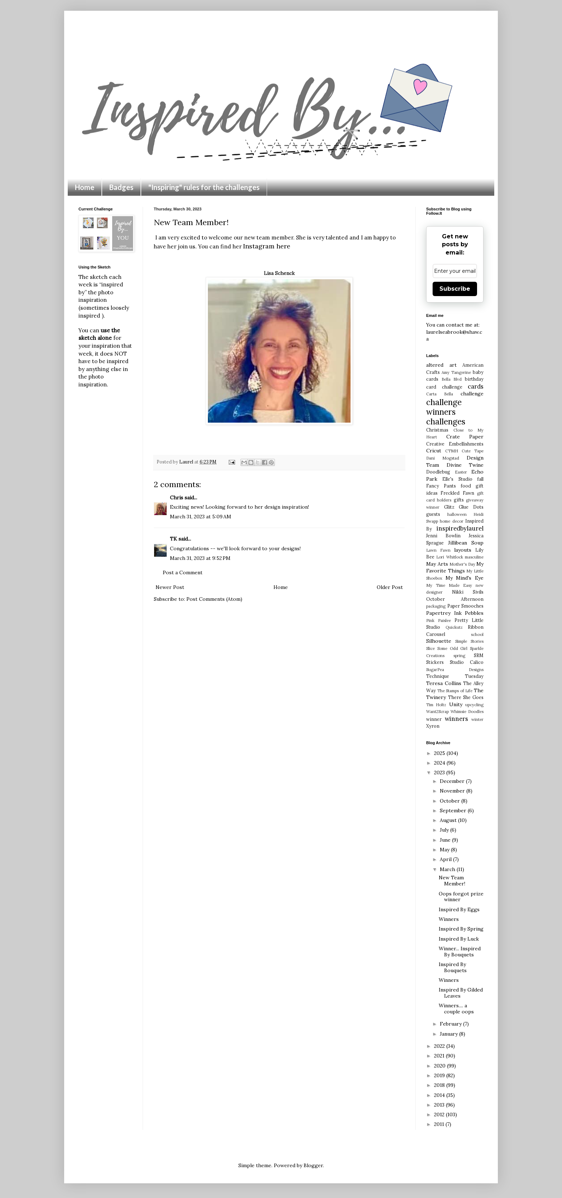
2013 (440, 1105)
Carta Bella (439, 393)
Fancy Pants (441, 486)
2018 (440, 1085)
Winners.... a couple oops (456, 1008)
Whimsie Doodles (467, 711)
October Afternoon (455, 599)
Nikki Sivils (468, 592)
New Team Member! (452, 880)
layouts (462, 550)
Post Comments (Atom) (214, 599)
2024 (440, 763)
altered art (441, 365)
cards (476, 386)
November (453, 791)
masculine (474, 557)
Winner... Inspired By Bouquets (460, 951)
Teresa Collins (443, 683)
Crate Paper (465, 436)
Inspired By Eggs (459, 909)
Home (84, 187)
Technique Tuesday (455, 676)
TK (173, 539)
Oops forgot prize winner (461, 896)
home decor (451, 521)
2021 (440, 1055)
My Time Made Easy (449, 585)
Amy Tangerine (456, 372)
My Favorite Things (455, 567)
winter (477, 719)
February (451, 1024)
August (449, 820)
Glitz (449, 507)
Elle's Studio (457, 479)
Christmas (437, 430)
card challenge (444, 387)
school (477, 634)
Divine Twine (465, 465)
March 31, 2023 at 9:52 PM (200, 558)
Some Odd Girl (452, 648)
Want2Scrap (437, 711)
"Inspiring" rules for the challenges (203, 187)
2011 (440, 1124)
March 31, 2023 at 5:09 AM (200, 516)
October (450, 801)
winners (456, 719)
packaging (436, 606)
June (446, 840)
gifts (459, 500)
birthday (474, 379)
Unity (455, 704)
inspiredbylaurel (460, 528)
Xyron (432, 726)
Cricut (433, 450)
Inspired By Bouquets (453, 967)
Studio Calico (467, 662)
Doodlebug (438, 472)
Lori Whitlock (449, 557)
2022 (440, 1046)
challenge (472, 393)
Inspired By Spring (461, 929)
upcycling (474, 704)
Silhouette (438, 641)
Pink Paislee (438, 620)
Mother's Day (462, 564)
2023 (440, 772)
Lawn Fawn (438, 550)
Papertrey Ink (444, 613)
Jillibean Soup (466, 542)
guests (433, 514)
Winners (449, 919)
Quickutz (454, 627)
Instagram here (266, 246)
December (453, 781)
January (449, 1034)
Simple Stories (469, 641)
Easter (461, 472)
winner (434, 719)
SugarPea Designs (455, 669)
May (445, 849)
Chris (176, 497)
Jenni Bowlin (443, 535)
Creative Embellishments (455, 444)
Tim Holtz (436, 704)
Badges (121, 187)
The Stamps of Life (455, 690)
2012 (440, 1114)
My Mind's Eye (465, 578)
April (446, 859)
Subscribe (454, 288)
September (454, 810)
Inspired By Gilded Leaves (461, 993)
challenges (445, 421)
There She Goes (466, 697)
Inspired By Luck (459, 939)
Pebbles (474, 613)
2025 (440, 753)
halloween (457, 514)
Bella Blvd (452, 379)
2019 (440, 1075)
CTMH (451, 450)
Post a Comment (183, 572)
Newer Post (170, 587)
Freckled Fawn (457, 493)
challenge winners (444, 407)
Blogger (313, 1165)
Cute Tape (473, 450)
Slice (430, 648)
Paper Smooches (465, 606)
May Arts (437, 564)
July (445, 830)
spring (459, 655)
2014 (440, 1095)
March (448, 869)
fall (480, 479)
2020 (440, 1065)
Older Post (390, 587)
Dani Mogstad (442, 458)
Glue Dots (471, 507)
